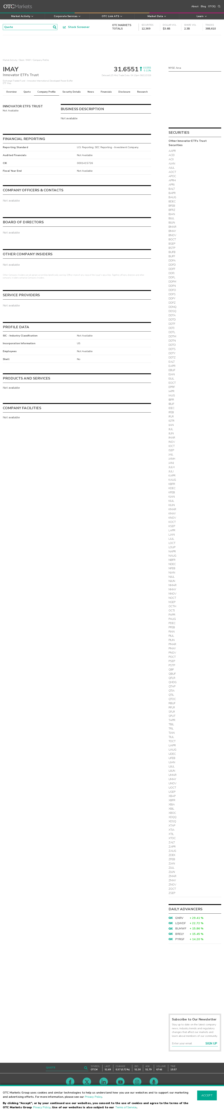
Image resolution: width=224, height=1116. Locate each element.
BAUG (172, 197)
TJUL (171, 737)
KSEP (172, 526)
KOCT (172, 522)
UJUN (172, 771)
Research (142, 91)
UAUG (172, 750)
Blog (203, 6)
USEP (172, 792)
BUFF (172, 256)
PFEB (172, 627)
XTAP (172, 826)
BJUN (172, 223)
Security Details (71, 91)
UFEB (172, 758)
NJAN (172, 573)
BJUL (172, 218)
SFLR (172, 712)
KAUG (172, 480)
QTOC (172, 699)
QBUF (172, 674)
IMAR (172, 438)
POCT (172, 657)
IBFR (171, 400)
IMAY (28, 60)
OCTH (172, 606)
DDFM (172, 282)
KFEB (172, 492)
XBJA (172, 804)
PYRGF (179, 939)
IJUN (171, 433)
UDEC (172, 754)
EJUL (171, 379)
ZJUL (172, 868)
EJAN (172, 374)
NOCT (172, 598)
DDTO (172, 345)
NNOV (173, 594)
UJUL (172, 766)
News (91, 91)
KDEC (172, 488)
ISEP (171, 450)
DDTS (172, 349)
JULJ (171, 471)
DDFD (172, 265)
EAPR (172, 366)
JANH (172, 459)
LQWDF (180, 923)
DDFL (172, 277)
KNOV (172, 518)
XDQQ (173, 817)
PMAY (172, 648)
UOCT (172, 788)
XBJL (171, 809)
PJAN (172, 632)
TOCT (172, 741)
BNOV (172, 235)
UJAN (172, 762)
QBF (171, 669)
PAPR (172, 615)
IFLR (171, 416)
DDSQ (172, 311)
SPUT (172, 716)
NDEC (172, 564)
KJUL (171, 501)
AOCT (172, 172)
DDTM (172, 336)
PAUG (172, 619)
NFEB (172, 568)
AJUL (172, 168)
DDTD (172, 320)
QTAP (172, 686)
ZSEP (172, 893)
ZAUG (172, 851)
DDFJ (172, 273)
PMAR (172, 644)
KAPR (172, 476)
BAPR (172, 193)
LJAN (172, 535)
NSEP (172, 602)
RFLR (172, 707)
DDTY (172, 353)
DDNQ (173, 307)
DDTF (172, 324)
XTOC (172, 838)
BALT (172, 189)
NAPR (172, 551)
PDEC (172, 623)
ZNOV (172, 885)
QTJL (171, 695)
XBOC (172, 813)
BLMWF (180, 928)
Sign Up (211, 1044)
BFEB (172, 206)
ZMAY (172, 880)
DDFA (172, 260)
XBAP (172, 796)
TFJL (171, 729)
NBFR (172, 560)
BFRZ (172, 210)
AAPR (172, 151)
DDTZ (172, 357)
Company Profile (46, 91)
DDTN (172, 341)
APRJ (172, 185)
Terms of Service (125, 1107)
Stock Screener (76, 27)
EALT (172, 362)
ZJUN (172, 872)
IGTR (172, 421)
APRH (172, 180)
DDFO (172, 290)
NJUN (172, 581)
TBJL (171, 724)
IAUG (172, 395)
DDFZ (172, 303)
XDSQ (172, 821)
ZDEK (172, 855)
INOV (172, 442)
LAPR (172, 530)
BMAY (172, 231)
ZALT (172, 842)
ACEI (172, 155)
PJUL (171, 636)
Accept (207, 1095)
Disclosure (124, 91)
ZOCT (172, 889)
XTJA (172, 830)
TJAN (172, 733)
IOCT (172, 446)
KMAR (172, 509)
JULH (172, 467)
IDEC (172, 408)
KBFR (172, 484)
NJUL (172, 577)
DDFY (172, 298)
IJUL (171, 429)
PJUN (172, 640)
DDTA (172, 315)
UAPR (172, 745)
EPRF (172, 387)
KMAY (172, 513)
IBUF (171, 404)
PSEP (172, 661)
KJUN (172, 505)
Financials (106, 91)
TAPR (172, 720)
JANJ (171, 463)
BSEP (172, 244)
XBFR (172, 800)
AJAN (172, 164)
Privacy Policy (93, 1097)
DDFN (172, 286)
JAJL (171, 454)
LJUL (171, 539)
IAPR (172, 391)
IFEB (171, 412)
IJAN (171, 425)
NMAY (172, 589)
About (195, 6)
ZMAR (172, 876)
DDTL (172, 332)
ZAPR (172, 847)
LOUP (172, 547)
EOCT (172, 383)
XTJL (171, 834)
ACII (171, 159)
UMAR (173, 775)
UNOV (173, 783)
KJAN (172, 497)
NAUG (172, 556)
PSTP (172, 665)
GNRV (179, 918)
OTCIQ (212, 6)
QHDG (173, 682)
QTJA (172, 691)
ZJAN (172, 863)
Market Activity (10, 60)
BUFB (172, 252)
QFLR (172, 678)
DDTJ (172, 328)
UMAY (172, 779)
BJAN (172, 214)
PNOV (172, 653)
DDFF (172, 269)
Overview (11, 91)
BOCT (172, 239)
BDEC (172, 201)
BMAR (172, 227)
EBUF (172, 370)
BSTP (172, 248)
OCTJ (172, 610)
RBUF (172, 703)
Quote (27, 91)
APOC (172, 176)
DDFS (172, 294)
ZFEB (172, 859)
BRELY (179, 934)
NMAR (173, 585)
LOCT (172, 543)
